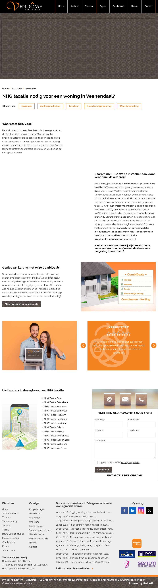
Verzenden (103, 469)
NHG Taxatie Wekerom (55, 444)
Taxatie (5, 529)
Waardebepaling (129, 106)
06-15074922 (16, 565)
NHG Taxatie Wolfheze (55, 448)
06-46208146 (41, 565)
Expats (103, 6)
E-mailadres (133, 430)
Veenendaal (30, 88)
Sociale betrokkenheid (40, 530)
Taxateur (74, 106)
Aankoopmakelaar (50, 106)
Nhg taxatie (16, 88)
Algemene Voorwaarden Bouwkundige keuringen (117, 580)
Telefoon (99, 430)
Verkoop (6, 517)
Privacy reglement (12, 580)
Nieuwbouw (35, 513)
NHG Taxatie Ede (52, 398)
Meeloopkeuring (10, 538)
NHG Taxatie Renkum (54, 431)
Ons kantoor (119, 6)
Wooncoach (8, 550)
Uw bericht (100, 440)
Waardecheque (36, 534)
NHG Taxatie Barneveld (55, 410)
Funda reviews (36, 526)
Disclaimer (31, 580)
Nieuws (134, 6)
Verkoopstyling (10, 521)
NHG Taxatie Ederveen (55, 406)
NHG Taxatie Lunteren (55, 423)
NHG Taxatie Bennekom (56, 402)
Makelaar (26, 106)
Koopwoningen (37, 509)
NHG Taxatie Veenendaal (56, 435)
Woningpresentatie (38, 538)
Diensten (89, 6)
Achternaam (133, 419)
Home (61, 6)
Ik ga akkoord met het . (119, 462)
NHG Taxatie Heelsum (55, 415)
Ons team (34, 522)
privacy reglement (130, 462)
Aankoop (6, 525)
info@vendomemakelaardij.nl (19, 568)
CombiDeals (8, 542)
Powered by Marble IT (141, 583)
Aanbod (75, 6)
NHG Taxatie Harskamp (55, 419)
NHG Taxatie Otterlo (54, 427)
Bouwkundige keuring (99, 106)
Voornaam (100, 419)
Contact (148, 6)
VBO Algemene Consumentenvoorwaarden (64, 580)
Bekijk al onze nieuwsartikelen (74, 568)
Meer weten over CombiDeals (21, 304)
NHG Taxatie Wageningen (57, 440)
